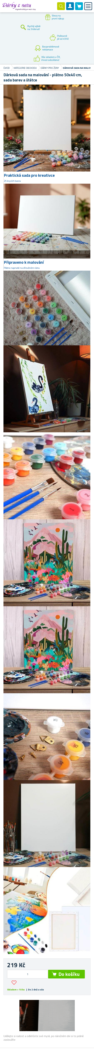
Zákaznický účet (70, 9)
